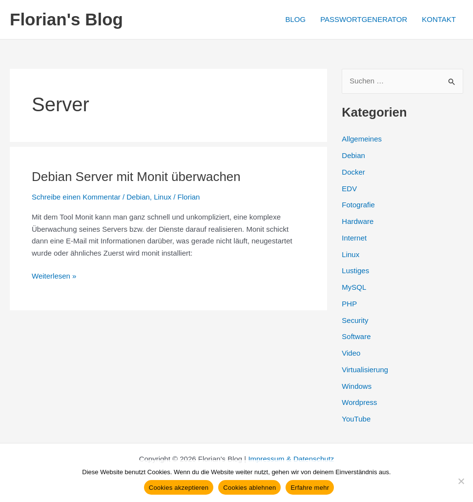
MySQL (354, 287)
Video (351, 353)
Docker (353, 172)
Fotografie (358, 205)
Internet (354, 238)
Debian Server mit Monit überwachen (136, 176)
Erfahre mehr (309, 487)
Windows (356, 386)
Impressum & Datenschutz (291, 459)
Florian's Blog (66, 19)
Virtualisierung (365, 369)
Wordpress (359, 402)
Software (356, 336)
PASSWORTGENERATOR (363, 19)
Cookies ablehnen (249, 487)
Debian (138, 197)
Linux (162, 197)
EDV (349, 188)
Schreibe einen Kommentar (76, 197)
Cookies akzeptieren (179, 487)
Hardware (357, 221)
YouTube (356, 419)
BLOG (295, 19)
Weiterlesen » (54, 276)
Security (355, 320)
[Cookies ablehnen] (461, 481)
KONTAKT (439, 19)
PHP (349, 304)
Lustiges (355, 270)
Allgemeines (362, 139)
